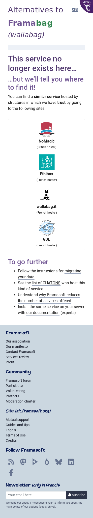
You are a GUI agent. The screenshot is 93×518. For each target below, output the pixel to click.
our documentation (43, 312)
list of (46, 283)
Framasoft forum (19, 380)
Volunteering (15, 391)
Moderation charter (20, 401)
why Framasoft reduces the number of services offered (49, 297)
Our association (18, 341)
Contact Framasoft (20, 352)
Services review (17, 357)
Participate (14, 386)
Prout (10, 362)
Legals (11, 430)
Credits (11, 440)
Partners (12, 396)
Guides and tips (18, 425)
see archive (47, 506)
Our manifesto (17, 346)
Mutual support (18, 420)
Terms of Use (16, 435)
